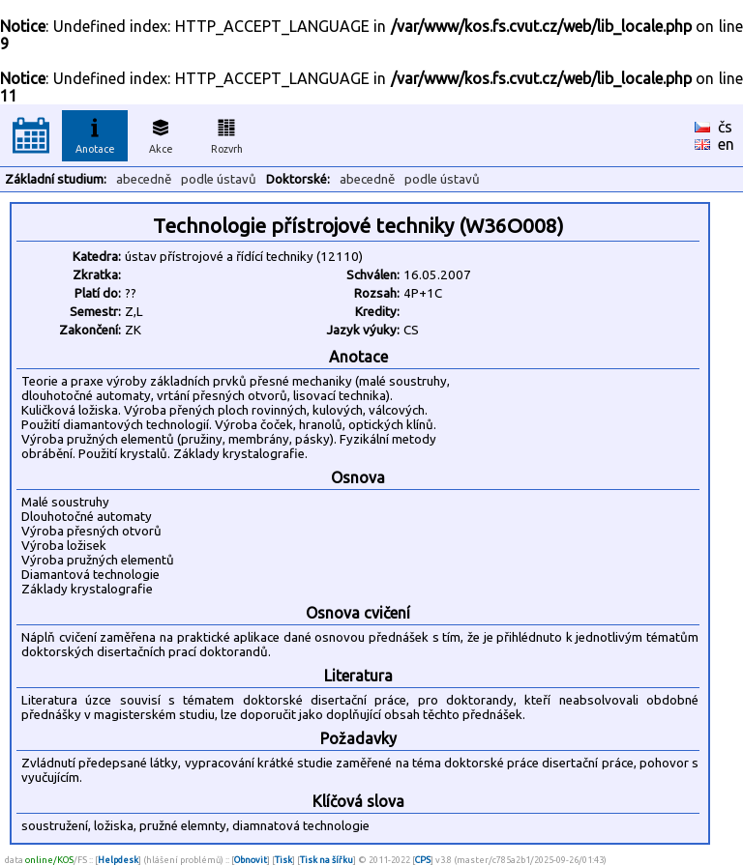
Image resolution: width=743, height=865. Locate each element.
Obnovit (250, 859)
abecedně (143, 179)
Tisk (283, 859)
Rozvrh (227, 133)
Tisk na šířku (326, 859)
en (726, 144)
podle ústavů (218, 179)
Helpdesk (118, 859)
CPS (423, 859)
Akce (160, 133)
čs (725, 126)
